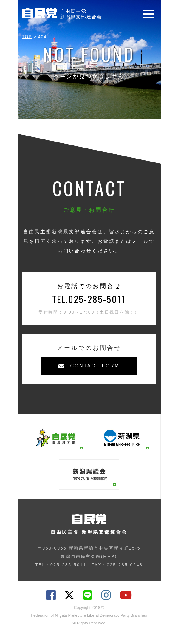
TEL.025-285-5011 (89, 299)
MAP (109, 556)
